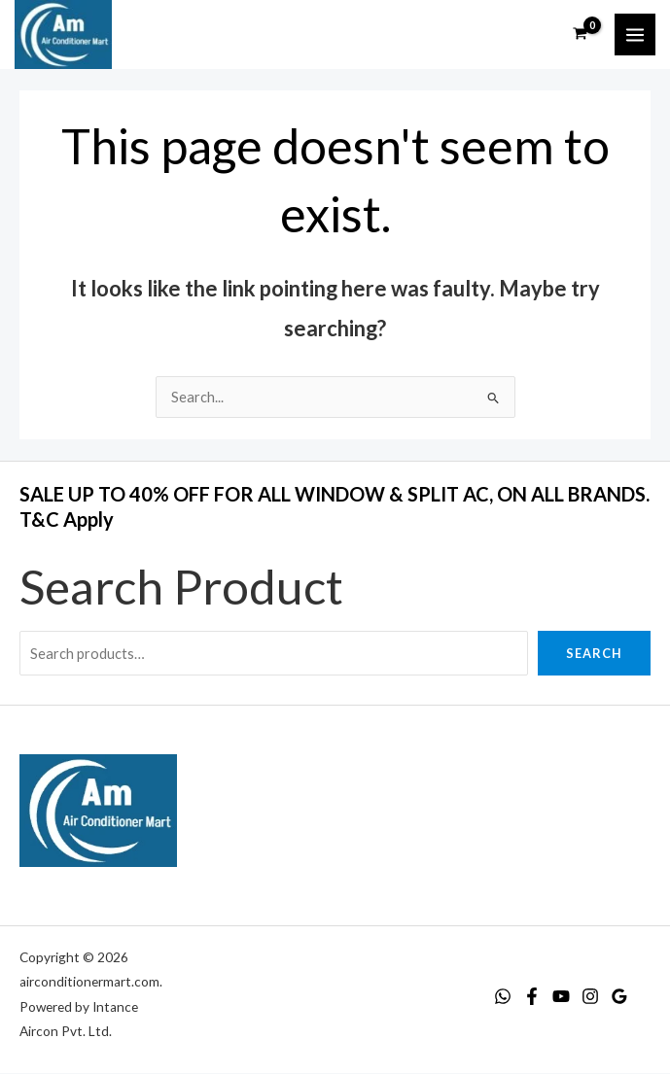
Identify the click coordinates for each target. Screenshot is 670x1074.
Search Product (181, 585)
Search (594, 653)
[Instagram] (590, 997)
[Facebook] (532, 997)
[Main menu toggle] (635, 35)
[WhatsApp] (502, 997)
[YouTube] (561, 997)
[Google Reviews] (619, 997)
